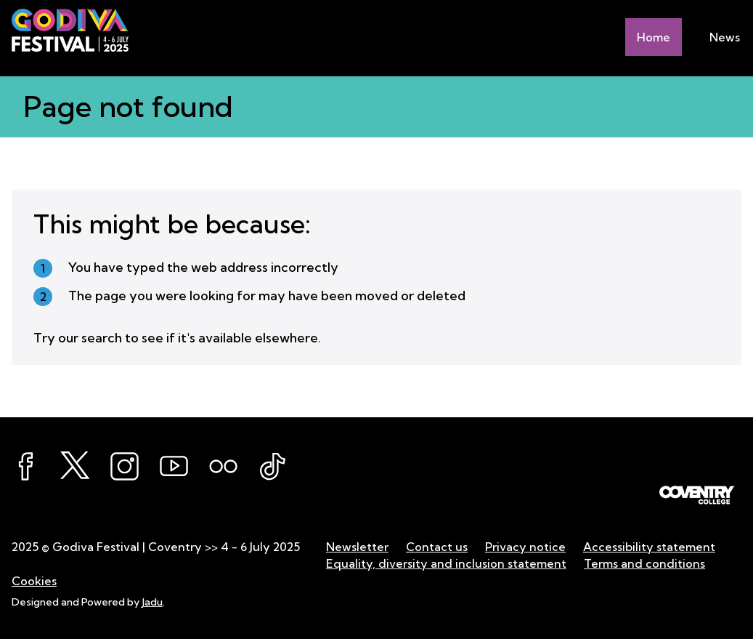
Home (653, 37)
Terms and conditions (644, 563)
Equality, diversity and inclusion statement (446, 563)
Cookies (34, 581)
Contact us (437, 546)
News (724, 37)
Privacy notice (525, 546)
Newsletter (357, 546)
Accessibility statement (649, 546)
